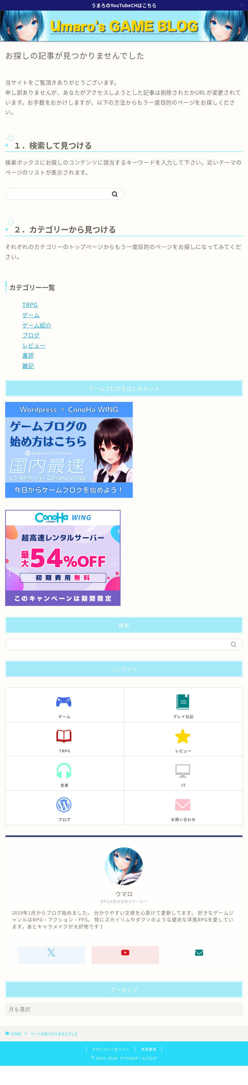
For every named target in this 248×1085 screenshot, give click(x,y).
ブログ (31, 335)
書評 (28, 355)
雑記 (28, 365)
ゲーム (31, 315)
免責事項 (148, 1049)
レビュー (34, 345)
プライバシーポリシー (110, 1049)
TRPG (30, 304)
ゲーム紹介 (37, 325)
